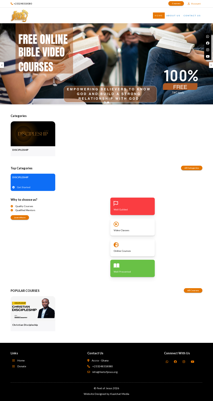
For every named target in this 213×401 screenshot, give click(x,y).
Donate (19, 366)
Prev (2, 65)
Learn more (19, 217)
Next (211, 65)
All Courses (193, 290)
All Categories (192, 168)
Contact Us (192, 15)
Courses (176, 3)
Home (159, 15)
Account (194, 3)
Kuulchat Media (119, 393)
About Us (173, 15)
